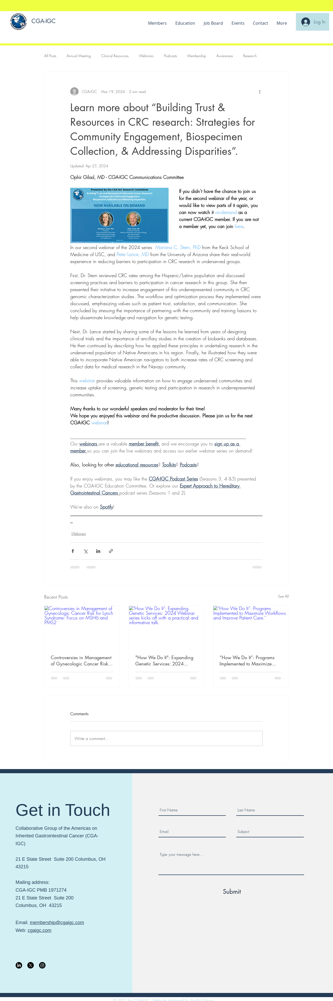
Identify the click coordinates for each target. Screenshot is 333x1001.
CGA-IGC (43, 21)
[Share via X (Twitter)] (85, 551)
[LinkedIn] (19, 965)
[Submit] (232, 892)
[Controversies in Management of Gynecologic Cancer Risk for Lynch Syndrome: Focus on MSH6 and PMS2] (82, 627)
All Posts (50, 55)
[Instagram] (42, 965)
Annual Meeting (79, 55)
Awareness (224, 55)
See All (283, 596)
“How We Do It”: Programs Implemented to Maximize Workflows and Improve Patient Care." (247, 660)
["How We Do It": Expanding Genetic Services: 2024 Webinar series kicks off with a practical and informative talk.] (166, 627)
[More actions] (260, 91)
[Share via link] (110, 551)
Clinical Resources (115, 55)
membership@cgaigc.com (57, 922)
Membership (196, 55)
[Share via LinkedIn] (98, 551)
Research (250, 55)
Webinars (146, 55)
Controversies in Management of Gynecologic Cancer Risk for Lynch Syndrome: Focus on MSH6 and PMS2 (81, 660)
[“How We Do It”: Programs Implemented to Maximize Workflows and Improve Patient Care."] (251, 627)
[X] (30, 965)
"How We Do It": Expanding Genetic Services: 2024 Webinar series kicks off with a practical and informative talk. (164, 660)
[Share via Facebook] (72, 551)
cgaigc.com (39, 930)
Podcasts (170, 55)
